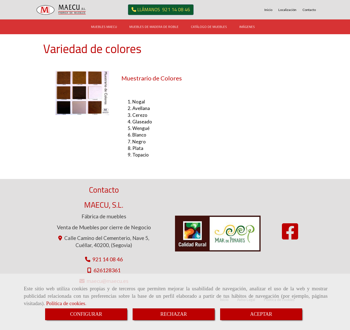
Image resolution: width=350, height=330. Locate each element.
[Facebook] (290, 236)
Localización (287, 10)
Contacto (309, 10)
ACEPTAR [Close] (261, 314)
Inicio (268, 10)
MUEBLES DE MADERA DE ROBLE (154, 26)
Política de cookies (65, 303)
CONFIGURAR (86, 314)
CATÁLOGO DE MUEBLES (209, 26)
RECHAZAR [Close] (173, 314)
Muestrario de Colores (151, 78)
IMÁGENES (247, 26)
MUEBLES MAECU (104, 26)
